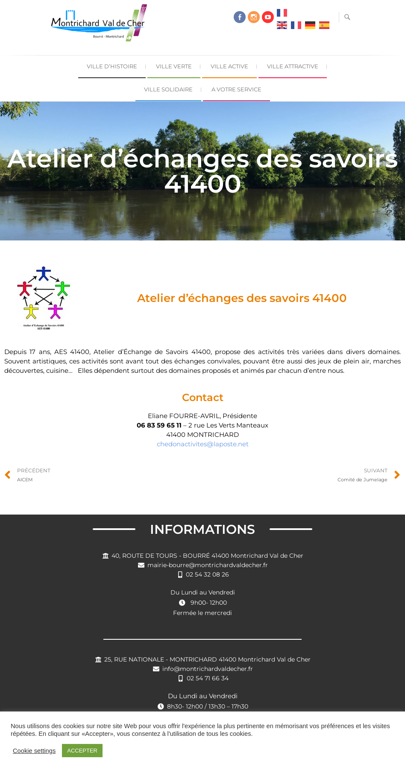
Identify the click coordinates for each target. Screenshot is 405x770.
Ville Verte (174, 66)
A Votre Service (236, 89)
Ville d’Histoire (112, 66)
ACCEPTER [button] (82, 750)
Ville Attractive (292, 66)
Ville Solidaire (168, 89)
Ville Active (229, 66)
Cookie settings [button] (34, 750)
